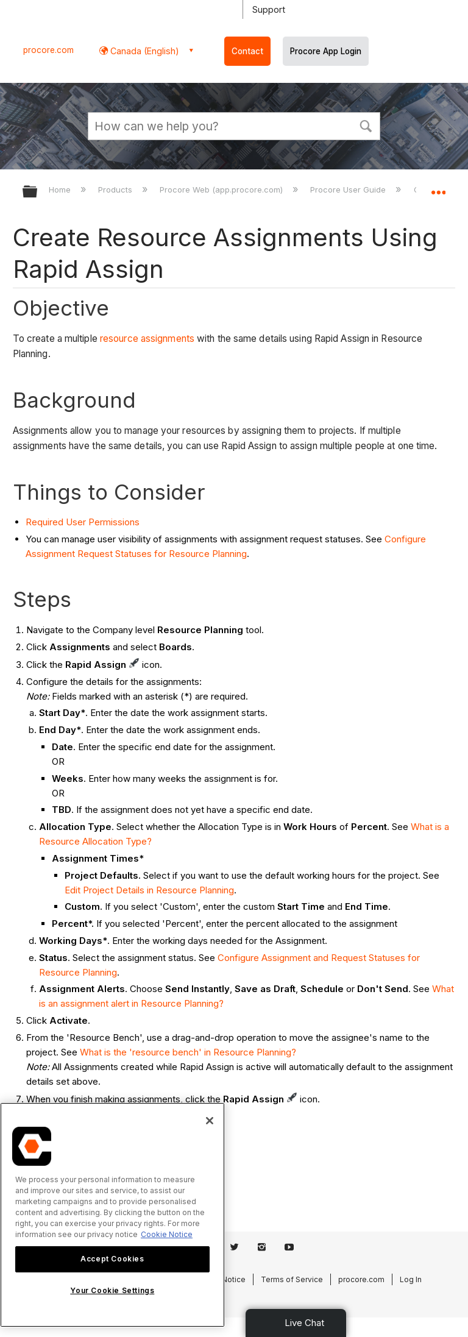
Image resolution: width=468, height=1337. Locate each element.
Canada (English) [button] (143, 51)
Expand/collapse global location (438, 187)
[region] (112, 1214)
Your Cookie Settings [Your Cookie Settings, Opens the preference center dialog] (112, 1290)
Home (61, 189)
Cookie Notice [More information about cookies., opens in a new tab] (167, 1234)
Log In (411, 1279)
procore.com (48, 50)
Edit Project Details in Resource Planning (149, 890)
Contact (247, 51)
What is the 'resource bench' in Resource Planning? (188, 1052)
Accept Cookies (112, 1258)
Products (116, 189)
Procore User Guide (349, 189)
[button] (365, 125)
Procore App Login (325, 51)
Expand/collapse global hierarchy (37, 192)
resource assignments (147, 338)
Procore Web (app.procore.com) (222, 189)
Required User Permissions (83, 522)
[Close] (209, 1120)
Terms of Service (292, 1279)
